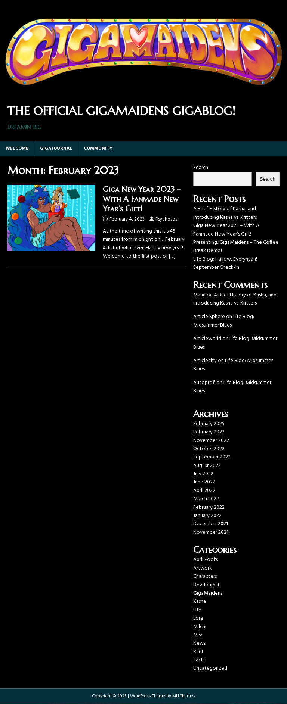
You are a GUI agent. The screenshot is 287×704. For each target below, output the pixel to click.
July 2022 (203, 474)
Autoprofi (204, 383)
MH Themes (183, 696)
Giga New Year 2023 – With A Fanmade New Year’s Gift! (142, 199)
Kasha (199, 601)
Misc (198, 635)
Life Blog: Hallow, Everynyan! (225, 259)
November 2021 (210, 532)
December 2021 (210, 524)
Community (98, 148)
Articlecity (205, 360)
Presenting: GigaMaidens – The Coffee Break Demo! (235, 246)
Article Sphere (209, 316)
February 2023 (209, 432)
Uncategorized (210, 668)
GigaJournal (56, 148)
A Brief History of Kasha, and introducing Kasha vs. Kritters (225, 213)
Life (197, 610)
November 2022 (211, 440)
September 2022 (212, 457)
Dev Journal (206, 585)
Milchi (199, 627)
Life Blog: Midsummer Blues (223, 320)
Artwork (202, 568)
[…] (172, 256)
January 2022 (207, 515)
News (199, 643)
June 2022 (204, 482)
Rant (198, 652)
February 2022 (209, 507)
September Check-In (216, 267)
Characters (205, 576)
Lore (198, 618)
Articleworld (207, 338)
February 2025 (209, 424)
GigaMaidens (207, 593)
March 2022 (206, 499)
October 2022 (209, 449)
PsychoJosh (167, 219)
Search (200, 167)
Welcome (17, 148)
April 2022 (204, 490)
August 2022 (207, 465)
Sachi (199, 660)
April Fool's (205, 559)
